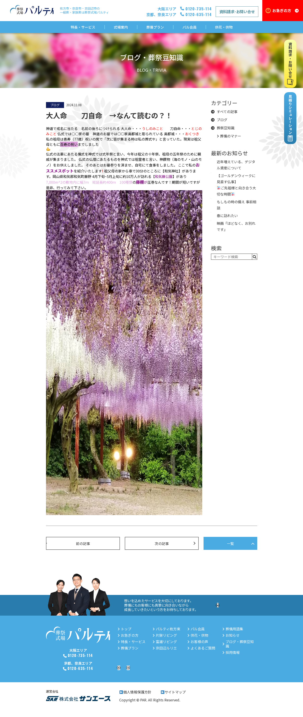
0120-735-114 (79, 655)
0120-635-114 (79, 668)
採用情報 (236, 605)
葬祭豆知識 (222, 128)
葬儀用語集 (232, 629)
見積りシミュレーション (223, 667)
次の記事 (162, 543)
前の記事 (83, 543)
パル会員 (189, 27)
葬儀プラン (155, 27)
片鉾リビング (163, 635)
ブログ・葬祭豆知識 (239, 641)
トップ (123, 629)
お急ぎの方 (285, 10)
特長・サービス (83, 27)
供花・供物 (224, 27)
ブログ (219, 119)
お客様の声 (197, 641)
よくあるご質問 (201, 648)
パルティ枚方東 (165, 629)
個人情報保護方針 (135, 695)
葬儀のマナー (229, 136)
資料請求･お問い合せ (237, 11)
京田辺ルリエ (163, 648)
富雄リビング (163, 641)
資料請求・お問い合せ (150, 667)
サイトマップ (173, 695)
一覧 (230, 543)
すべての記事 (224, 111)
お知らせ (230, 635)
